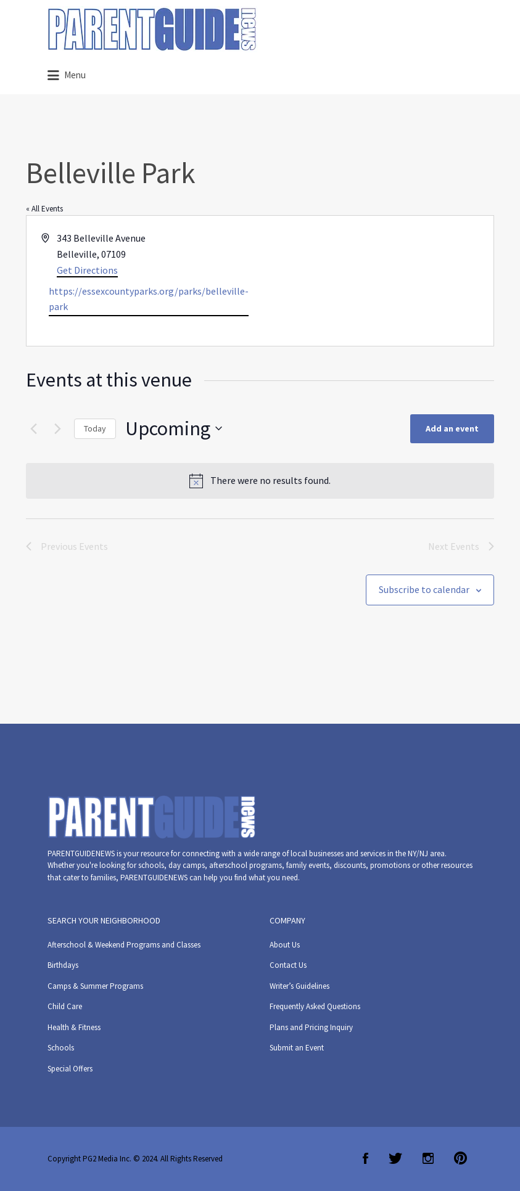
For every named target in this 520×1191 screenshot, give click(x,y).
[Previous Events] (33, 428)
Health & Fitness (74, 1027)
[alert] (260, 481)
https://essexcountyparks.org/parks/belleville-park (149, 299)
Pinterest (460, 1158)
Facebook (365, 1158)
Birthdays (62, 965)
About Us (285, 944)
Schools (60, 1047)
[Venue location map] (376, 281)
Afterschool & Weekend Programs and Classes (123, 944)
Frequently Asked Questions (315, 1006)
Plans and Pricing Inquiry (311, 1027)
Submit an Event (297, 1047)
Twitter (395, 1158)
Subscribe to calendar (424, 589)
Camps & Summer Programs (95, 986)
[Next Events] (57, 428)
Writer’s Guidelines (299, 986)
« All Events (44, 208)
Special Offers (70, 1068)
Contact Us (288, 965)
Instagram (428, 1158)
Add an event (452, 428)
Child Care (64, 1006)
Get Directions (87, 270)
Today (95, 428)
